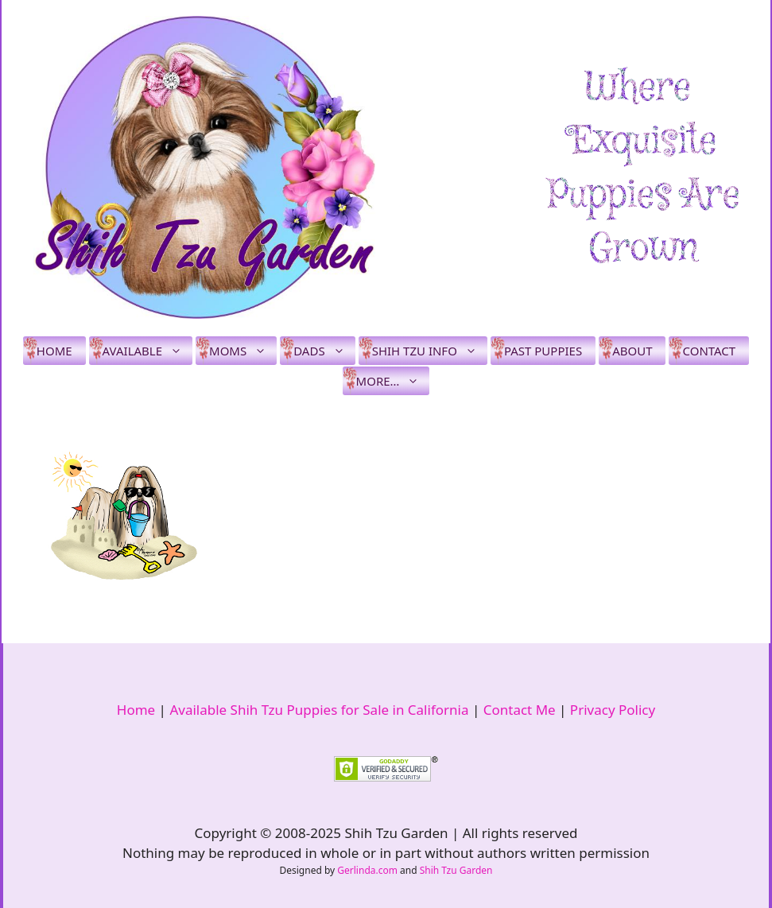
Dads (324, 350)
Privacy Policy (612, 709)
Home (54, 351)
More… (393, 381)
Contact (708, 351)
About (632, 351)
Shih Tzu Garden (456, 870)
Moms (243, 350)
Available (147, 350)
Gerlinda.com (367, 870)
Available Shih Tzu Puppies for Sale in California (318, 709)
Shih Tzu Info (429, 350)
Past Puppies (543, 351)
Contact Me (519, 709)
